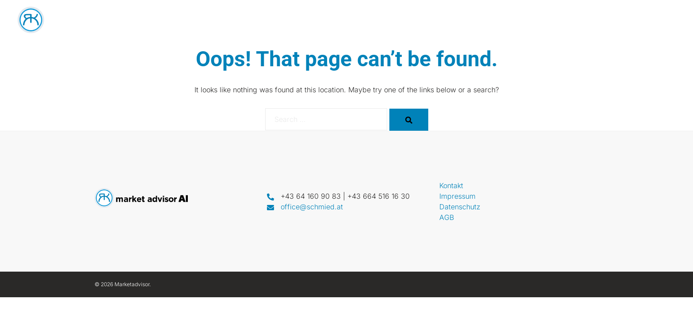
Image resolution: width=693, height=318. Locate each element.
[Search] (408, 120)
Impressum (457, 196)
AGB (446, 217)
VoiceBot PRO (518, 20)
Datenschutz (459, 206)
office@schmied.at (312, 206)
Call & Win (591, 20)
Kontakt (640, 20)
